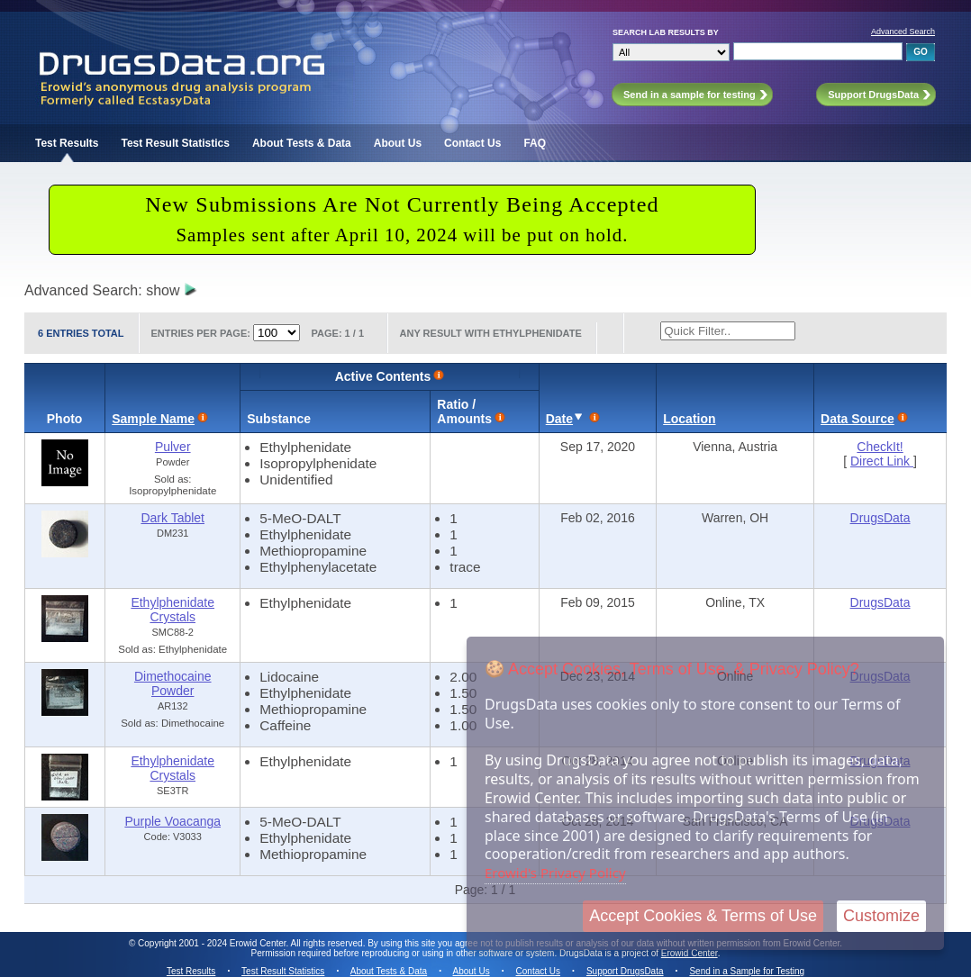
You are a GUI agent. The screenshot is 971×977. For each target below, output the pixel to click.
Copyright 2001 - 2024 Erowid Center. (213, 943)
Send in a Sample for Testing (746, 971)
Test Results (66, 143)
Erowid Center (689, 953)
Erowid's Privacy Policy (555, 873)
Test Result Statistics (175, 143)
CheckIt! (880, 446)
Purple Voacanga (172, 821)
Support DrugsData (625, 971)
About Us (398, 143)
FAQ (534, 143)
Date (559, 419)
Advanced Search (903, 31)
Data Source (857, 419)
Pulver (173, 446)
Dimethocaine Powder (173, 683)
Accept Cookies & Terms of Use (703, 916)
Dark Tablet (172, 518)
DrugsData (880, 518)
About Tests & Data (301, 143)
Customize (881, 916)
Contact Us (472, 143)
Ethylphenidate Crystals (172, 609)
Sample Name (153, 419)
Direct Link (881, 461)
